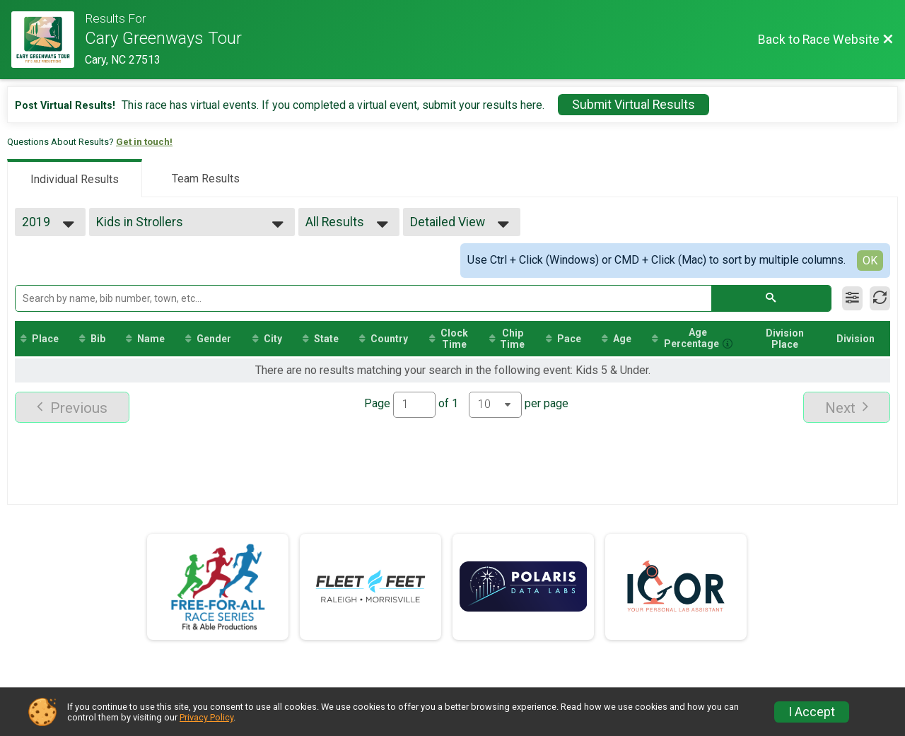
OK (870, 260)
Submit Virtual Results (633, 105)
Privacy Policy (206, 717)
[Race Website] (48, 39)
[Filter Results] (852, 298)
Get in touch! (144, 141)
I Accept (811, 712)
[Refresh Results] (880, 298)
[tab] (74, 178)
